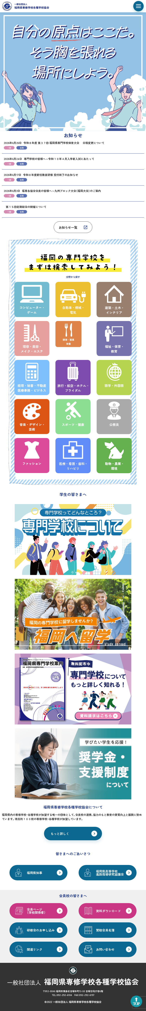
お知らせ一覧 (68, 227)
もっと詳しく (60, 833)
